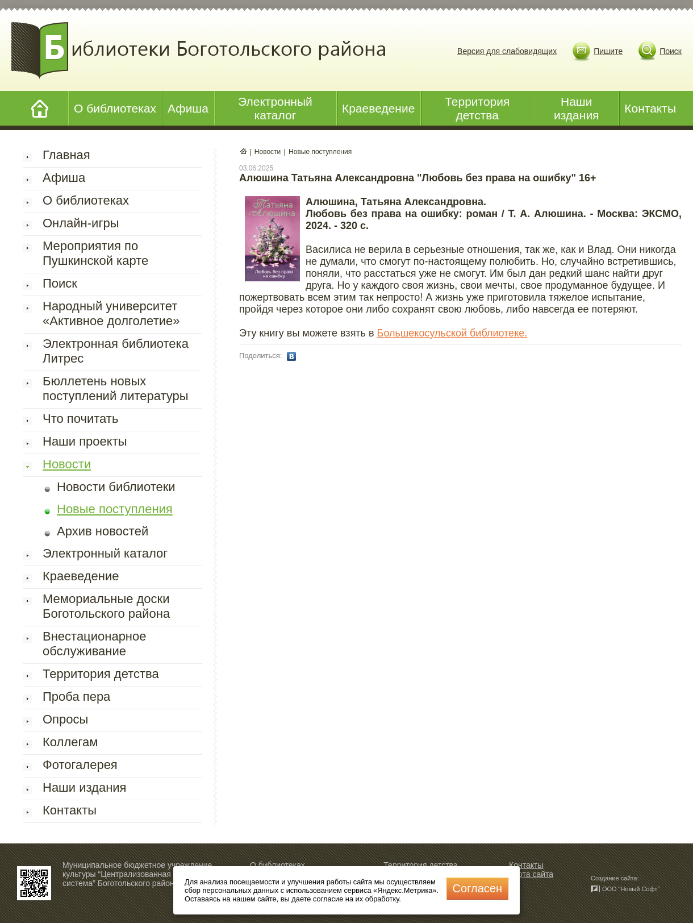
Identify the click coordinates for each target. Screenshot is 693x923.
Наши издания (576, 108)
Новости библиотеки (116, 487)
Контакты (650, 108)
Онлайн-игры (81, 223)
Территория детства (477, 108)
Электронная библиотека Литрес (116, 350)
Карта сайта (531, 874)
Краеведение (378, 108)
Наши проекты (85, 441)
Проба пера (76, 696)
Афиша (188, 108)
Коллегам (70, 742)
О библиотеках (115, 108)
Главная (66, 155)
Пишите (608, 51)
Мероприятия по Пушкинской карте (95, 253)
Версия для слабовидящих (507, 51)
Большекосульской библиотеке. (452, 333)
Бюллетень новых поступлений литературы (116, 388)
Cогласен (477, 888)
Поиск (670, 51)
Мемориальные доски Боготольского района (106, 606)
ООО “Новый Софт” (630, 888)
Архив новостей (102, 531)
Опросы (65, 719)
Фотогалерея (80, 765)
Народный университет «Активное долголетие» (111, 313)
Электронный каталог (275, 108)
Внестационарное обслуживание (95, 643)
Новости (67, 464)
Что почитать (80, 418)
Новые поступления (115, 509)
